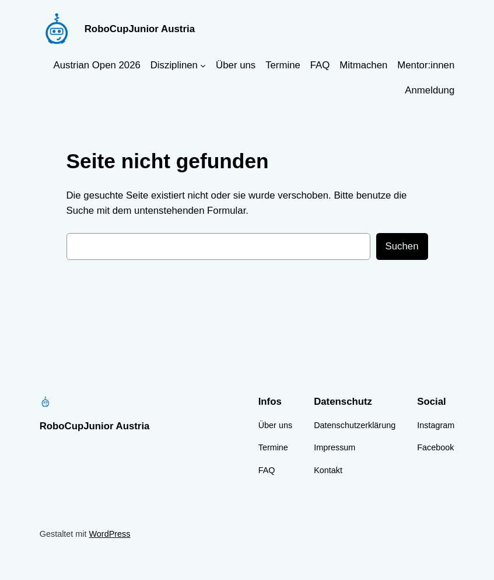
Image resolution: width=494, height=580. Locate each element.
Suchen (402, 246)
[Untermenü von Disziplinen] (203, 65)
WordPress (110, 534)
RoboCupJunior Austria (140, 28)
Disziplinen (174, 65)
